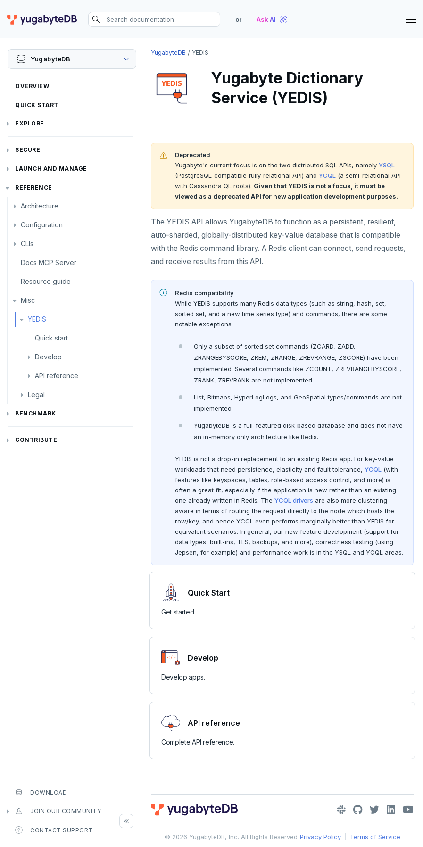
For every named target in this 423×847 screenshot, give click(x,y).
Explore (29, 123)
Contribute (36, 439)
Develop (48, 357)
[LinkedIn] (391, 809)
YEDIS (37, 319)
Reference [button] (33, 187)
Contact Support (54, 830)
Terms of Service (375, 836)
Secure (27, 149)
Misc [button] (28, 300)
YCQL (327, 175)
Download (41, 792)
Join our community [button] (58, 811)
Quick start (51, 338)
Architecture (39, 206)
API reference (56, 376)
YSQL (387, 165)
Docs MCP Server (48, 262)
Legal (36, 394)
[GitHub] (357, 809)
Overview (32, 86)
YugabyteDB (168, 52)
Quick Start (36, 104)
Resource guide (46, 281)
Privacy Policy (320, 836)
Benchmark (35, 413)
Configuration (42, 225)
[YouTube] (408, 809)
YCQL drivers (293, 500)
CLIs (27, 244)
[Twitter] (374, 809)
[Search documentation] (154, 19)
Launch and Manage (51, 168)
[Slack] (341, 809)
